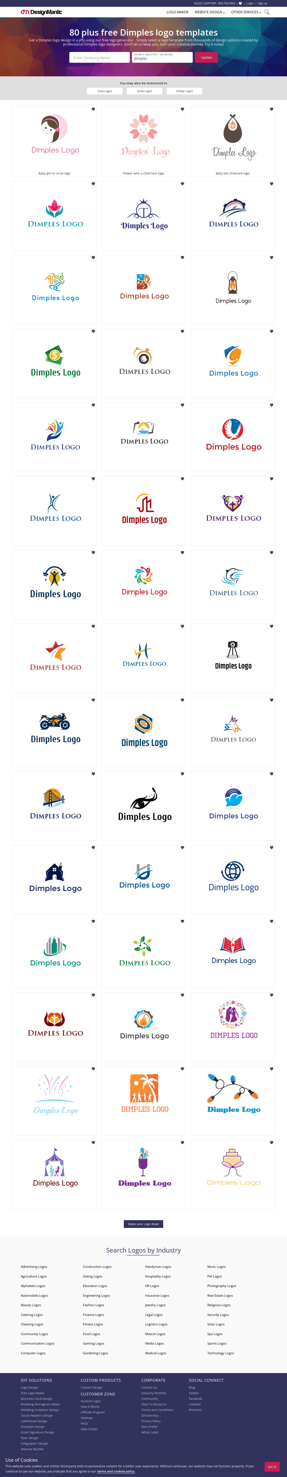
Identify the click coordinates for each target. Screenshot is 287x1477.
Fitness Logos (93, 1323)
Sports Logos (216, 1342)
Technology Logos (220, 1352)
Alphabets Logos (33, 1285)
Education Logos (95, 1285)
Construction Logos (97, 1266)
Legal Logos (154, 1314)
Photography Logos (221, 1285)
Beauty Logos (31, 1304)
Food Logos (91, 1333)
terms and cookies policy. (116, 1471)
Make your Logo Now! (143, 1223)
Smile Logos (144, 90)
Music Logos (216, 1266)
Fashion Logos (93, 1304)
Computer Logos (33, 1352)
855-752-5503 (226, 3)
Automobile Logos (34, 1294)
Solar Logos (216, 1323)
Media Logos (154, 1342)
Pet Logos (214, 1275)
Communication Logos (37, 1342)
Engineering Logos (96, 1294)
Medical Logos (155, 1352)
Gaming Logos (93, 1342)
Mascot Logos (155, 1333)
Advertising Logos (34, 1266)
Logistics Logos (156, 1323)
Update (206, 57)
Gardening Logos (95, 1352)
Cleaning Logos (32, 1323)
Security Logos (218, 1314)
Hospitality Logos (158, 1275)
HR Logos (152, 1285)
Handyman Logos (158, 1266)
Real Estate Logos (220, 1294)
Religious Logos (218, 1304)
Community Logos (34, 1333)
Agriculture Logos (34, 1275)
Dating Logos (92, 1275)
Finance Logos (93, 1314)
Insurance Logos (157, 1294)
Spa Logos (214, 1333)
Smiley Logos (184, 90)
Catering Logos (32, 1314)
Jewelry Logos (155, 1304)
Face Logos (105, 90)
